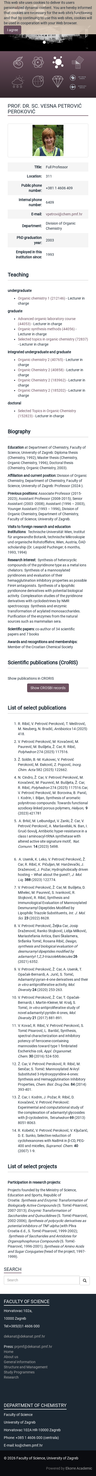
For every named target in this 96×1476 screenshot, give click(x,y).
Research (11, 1377)
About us (11, 1357)
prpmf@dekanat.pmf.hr (33, 1347)
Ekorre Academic (79, 1468)
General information (20, 1362)
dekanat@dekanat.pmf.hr (24, 1336)
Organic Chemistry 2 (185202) (42, 390)
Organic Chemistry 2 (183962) (42, 380)
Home (8, 1352)
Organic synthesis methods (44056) (46, 329)
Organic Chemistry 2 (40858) (41, 370)
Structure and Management (26, 1367)
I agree (12, 30)
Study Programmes (19, 1372)
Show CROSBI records (48, 688)
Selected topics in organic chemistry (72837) (53, 339)
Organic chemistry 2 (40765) (40, 360)
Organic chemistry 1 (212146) (41, 298)
